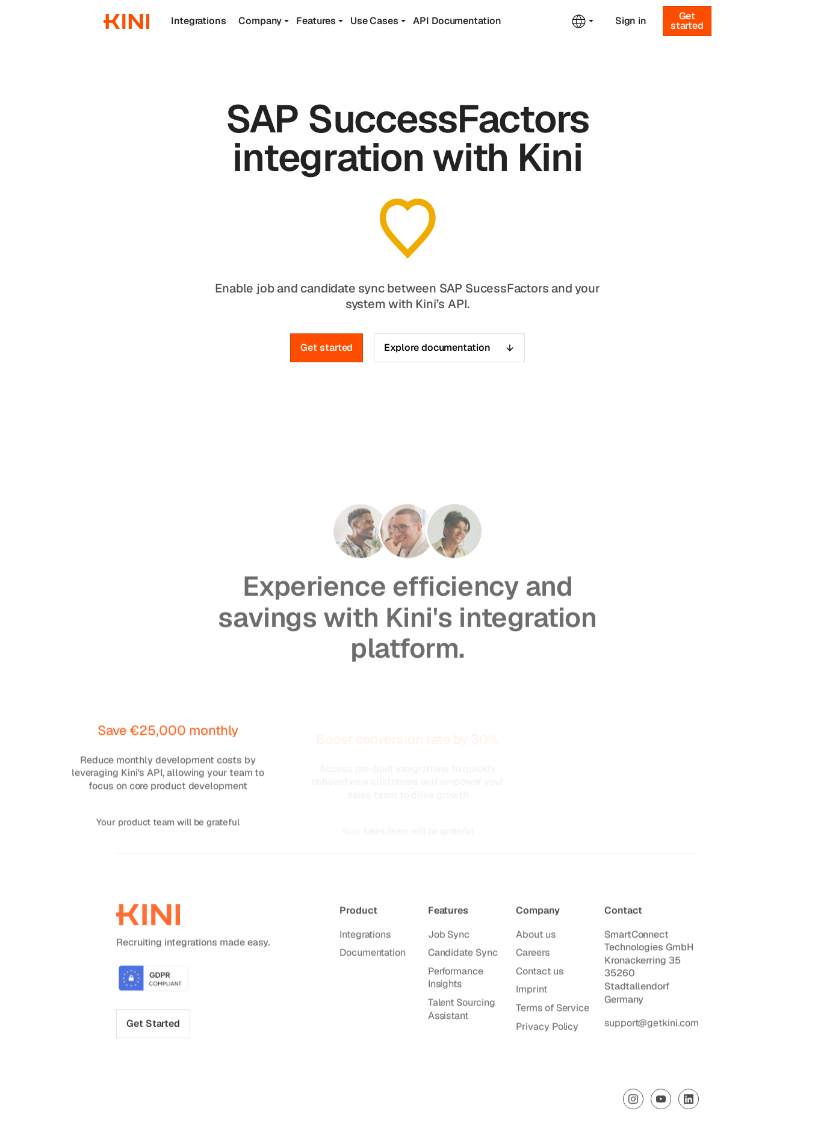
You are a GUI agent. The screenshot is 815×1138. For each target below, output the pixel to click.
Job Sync (448, 936)
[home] (126, 21)
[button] (267, 21)
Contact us (539, 973)
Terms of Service (553, 1010)
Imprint (531, 991)
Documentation (372, 954)
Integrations (198, 20)
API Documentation (457, 20)
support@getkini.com (651, 1025)
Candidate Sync (463, 954)
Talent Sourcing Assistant (461, 1011)
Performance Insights (455, 980)
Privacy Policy (547, 1028)
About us (536, 936)
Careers (533, 954)
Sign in (630, 21)
